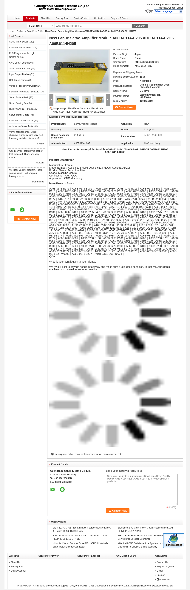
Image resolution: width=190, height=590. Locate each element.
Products (30, 18)
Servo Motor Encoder (19, 68)
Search (141, 25)
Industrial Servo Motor (20, 47)
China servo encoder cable (46, 585)
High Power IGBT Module (22, 109)
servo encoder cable (113, 454)
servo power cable (64, 454)
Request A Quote (166, 8)
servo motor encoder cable (88, 454)
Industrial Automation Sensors (24, 91)
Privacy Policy (24, 585)
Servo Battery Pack (19, 97)
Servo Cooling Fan (18, 103)
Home (17, 18)
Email (180, 8)
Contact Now (126, 107)
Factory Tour (62, 18)
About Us (45, 18)
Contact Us (99, 18)
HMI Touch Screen (18, 80)
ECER (169, 585)
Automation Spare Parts (21, 126)
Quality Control (81, 18)
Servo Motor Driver (18, 41)
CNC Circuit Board (18, 62)
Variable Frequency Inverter (23, 86)
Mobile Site (163, 579)
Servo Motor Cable (35, 31)
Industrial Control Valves (21, 120)
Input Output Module (19, 74)
